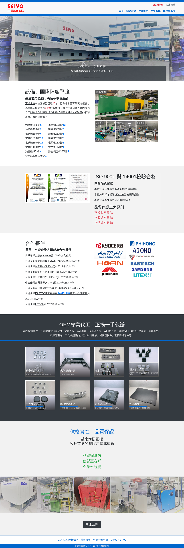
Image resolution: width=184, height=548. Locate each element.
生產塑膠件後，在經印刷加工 (106, 374)
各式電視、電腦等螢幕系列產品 (107, 408)
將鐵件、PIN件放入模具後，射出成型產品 (143, 373)
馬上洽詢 (92, 524)
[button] (14, 48)
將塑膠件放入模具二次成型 (36, 408)
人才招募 (63, 539)
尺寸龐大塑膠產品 (67, 374)
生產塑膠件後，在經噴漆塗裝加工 (73, 408)
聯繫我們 (73, 539)
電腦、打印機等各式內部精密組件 (38, 374)
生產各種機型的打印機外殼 (139, 408)
